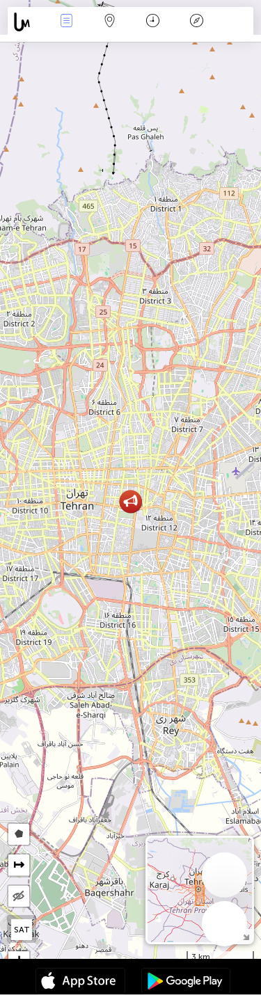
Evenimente (66, 22)
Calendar (152, 22)
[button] (130, 501)
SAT (22, 930)
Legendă (196, 22)
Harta (110, 22)
